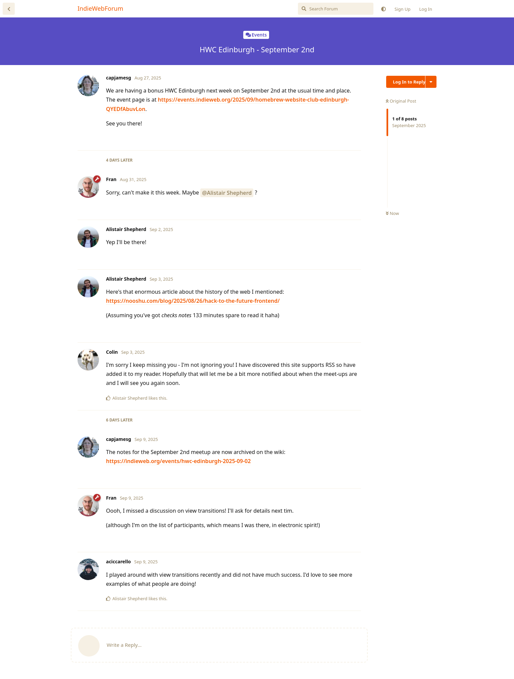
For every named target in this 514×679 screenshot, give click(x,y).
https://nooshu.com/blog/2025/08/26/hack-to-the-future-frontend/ (193, 300)
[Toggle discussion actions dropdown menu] (430, 82)
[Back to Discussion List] (9, 9)
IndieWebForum (100, 8)
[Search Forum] (335, 9)
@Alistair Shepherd (227, 192)
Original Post (401, 101)
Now (392, 213)
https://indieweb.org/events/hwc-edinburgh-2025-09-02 (178, 461)
